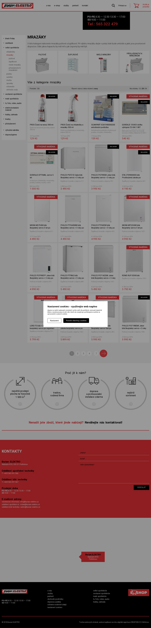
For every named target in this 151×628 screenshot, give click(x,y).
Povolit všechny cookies (76, 320)
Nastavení (54, 320)
